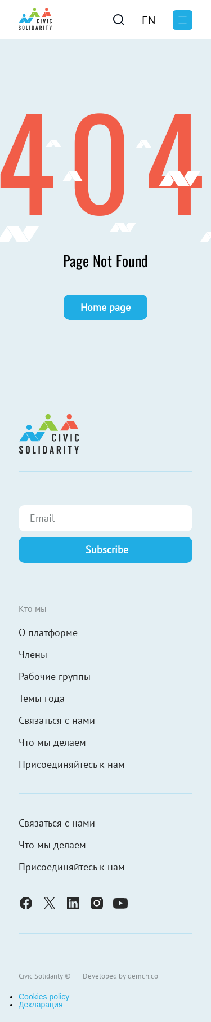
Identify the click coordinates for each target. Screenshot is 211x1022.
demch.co (143, 976)
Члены (33, 654)
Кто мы (33, 608)
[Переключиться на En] (148, 20)
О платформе (48, 632)
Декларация (41, 1004)
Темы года (42, 698)
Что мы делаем (52, 742)
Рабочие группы (55, 676)
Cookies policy (44, 996)
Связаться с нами (57, 720)
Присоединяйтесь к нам (72, 764)
